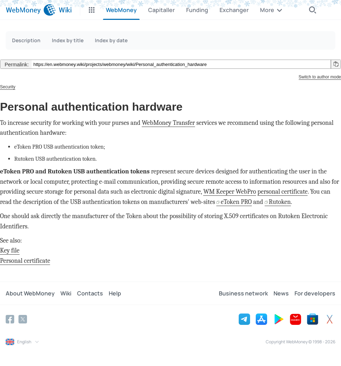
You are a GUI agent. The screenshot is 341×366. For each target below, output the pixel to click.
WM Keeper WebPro (229, 191)
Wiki (65, 293)
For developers (314, 293)
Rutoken (280, 202)
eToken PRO (236, 202)
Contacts (90, 293)
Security (7, 86)
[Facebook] (10, 319)
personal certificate (283, 191)
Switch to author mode (320, 76)
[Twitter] (22, 319)
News (281, 293)
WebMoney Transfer (168, 123)
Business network (243, 293)
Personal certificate (25, 261)
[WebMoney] (31, 10)
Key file (10, 250)
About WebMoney (30, 293)
